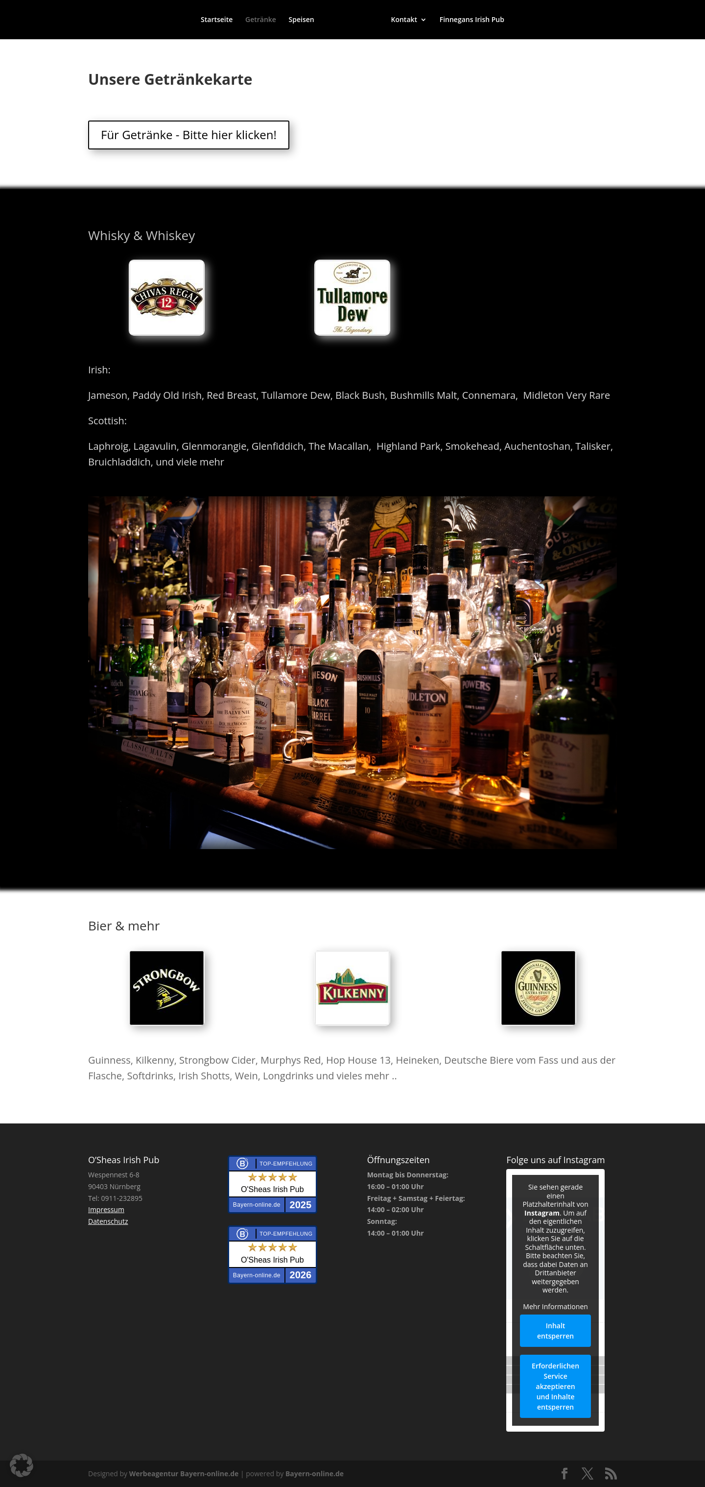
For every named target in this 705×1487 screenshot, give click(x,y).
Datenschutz (108, 1221)
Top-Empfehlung (285, 1164)
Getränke (260, 20)
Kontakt (404, 20)
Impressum (106, 1209)
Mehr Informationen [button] (555, 1306)
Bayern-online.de (314, 1473)
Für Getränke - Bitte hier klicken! (189, 134)
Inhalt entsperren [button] (556, 1331)
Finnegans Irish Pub (472, 20)
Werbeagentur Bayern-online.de (184, 1473)
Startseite (217, 20)
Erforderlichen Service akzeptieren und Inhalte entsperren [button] (556, 1386)
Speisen (301, 20)
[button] (21, 1465)
